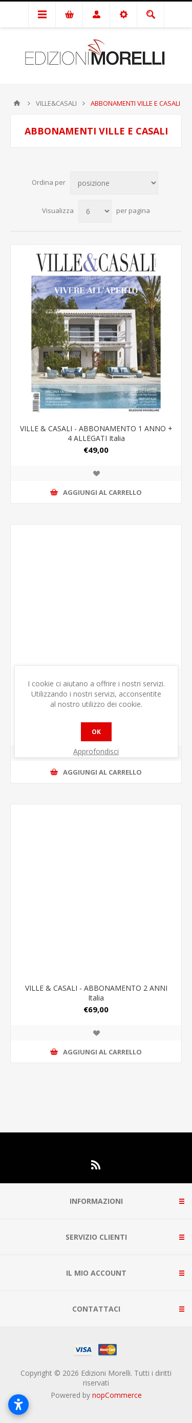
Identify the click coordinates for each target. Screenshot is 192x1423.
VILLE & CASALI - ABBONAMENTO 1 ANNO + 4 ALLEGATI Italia (96, 433)
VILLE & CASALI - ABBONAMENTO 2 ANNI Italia (96, 993)
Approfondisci (96, 751)
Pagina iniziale (17, 103)
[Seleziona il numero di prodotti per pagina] (95, 211)
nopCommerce (117, 1395)
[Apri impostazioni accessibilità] (18, 1404)
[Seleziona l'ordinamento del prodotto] (114, 183)
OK (96, 731)
